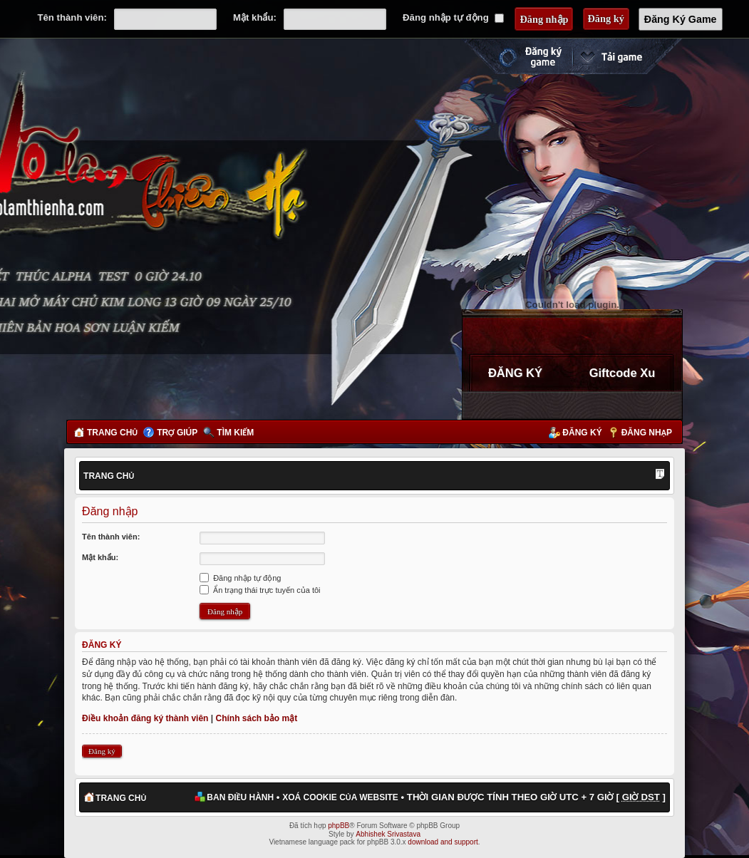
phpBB (338, 825)
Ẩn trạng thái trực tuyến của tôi (260, 590)
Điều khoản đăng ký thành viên (145, 718)
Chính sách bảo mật (256, 718)
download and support (442, 842)
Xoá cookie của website (340, 797)
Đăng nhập (646, 433)
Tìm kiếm (235, 433)
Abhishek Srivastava (388, 834)
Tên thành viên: (71, 17)
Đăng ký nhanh (516, 56)
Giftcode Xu (622, 372)
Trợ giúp (177, 433)
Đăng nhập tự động (453, 17)
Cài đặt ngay (627, 56)
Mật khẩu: (255, 17)
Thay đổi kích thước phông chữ (660, 475)
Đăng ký (581, 433)
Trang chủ (112, 433)
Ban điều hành (240, 797)
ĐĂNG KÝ (515, 372)
